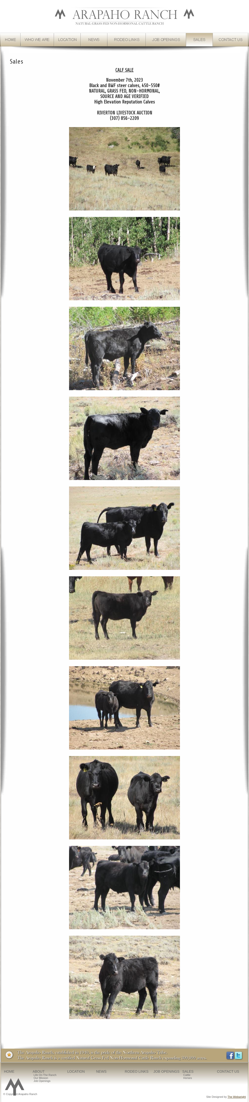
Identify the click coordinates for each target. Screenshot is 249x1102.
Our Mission (41, 1077)
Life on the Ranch (45, 1074)
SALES (188, 1071)
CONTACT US (228, 1071)
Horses (187, 1077)
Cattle (187, 1074)
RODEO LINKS (137, 1071)
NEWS (101, 1071)
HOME (9, 1071)
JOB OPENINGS (166, 1071)
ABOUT (39, 1071)
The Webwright (236, 1096)
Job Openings (42, 1080)
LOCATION (76, 1071)
